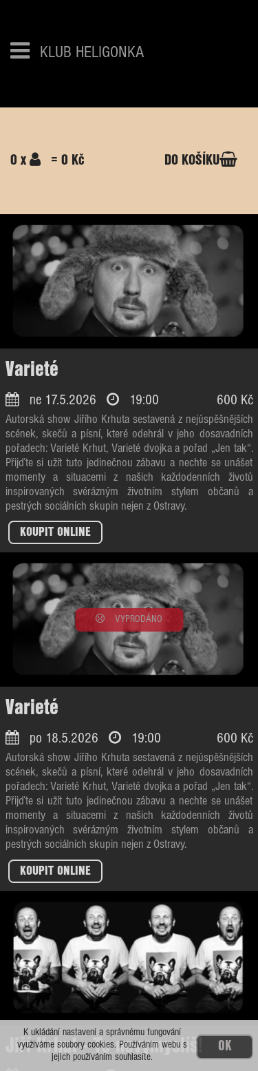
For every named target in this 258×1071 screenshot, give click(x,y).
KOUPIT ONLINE (55, 532)
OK (224, 1046)
